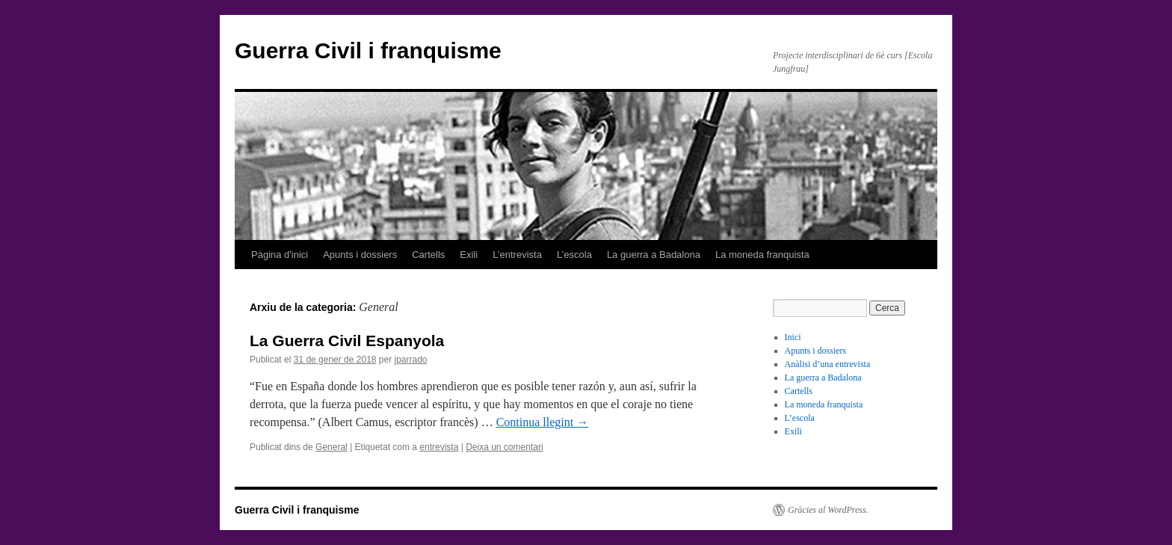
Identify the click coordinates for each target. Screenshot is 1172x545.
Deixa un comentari (504, 447)
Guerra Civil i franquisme (368, 50)
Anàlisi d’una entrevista (828, 364)
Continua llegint (542, 422)
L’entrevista (517, 254)
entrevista (438, 447)
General (331, 447)
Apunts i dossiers (360, 254)
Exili (469, 254)
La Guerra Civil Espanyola (347, 340)
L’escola (574, 254)
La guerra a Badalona (653, 254)
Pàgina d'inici (279, 254)
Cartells (428, 254)
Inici (793, 337)
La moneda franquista (762, 254)
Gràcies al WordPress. (828, 510)
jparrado (411, 359)
